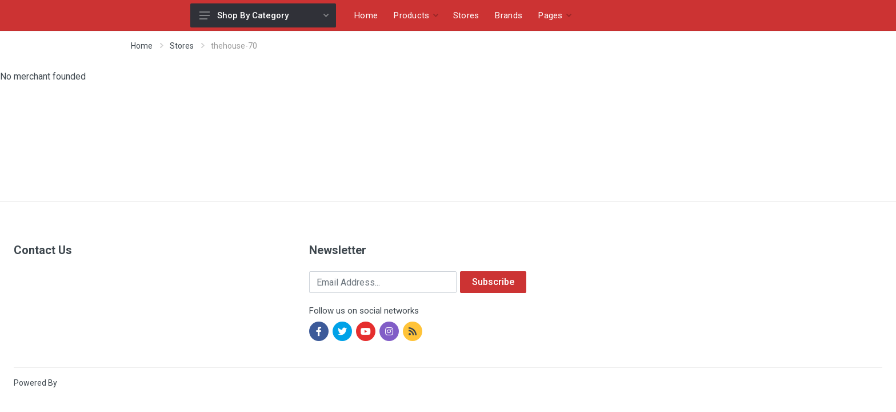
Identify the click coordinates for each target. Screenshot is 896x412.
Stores (182, 45)
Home (142, 45)
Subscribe (493, 281)
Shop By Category (264, 15)
